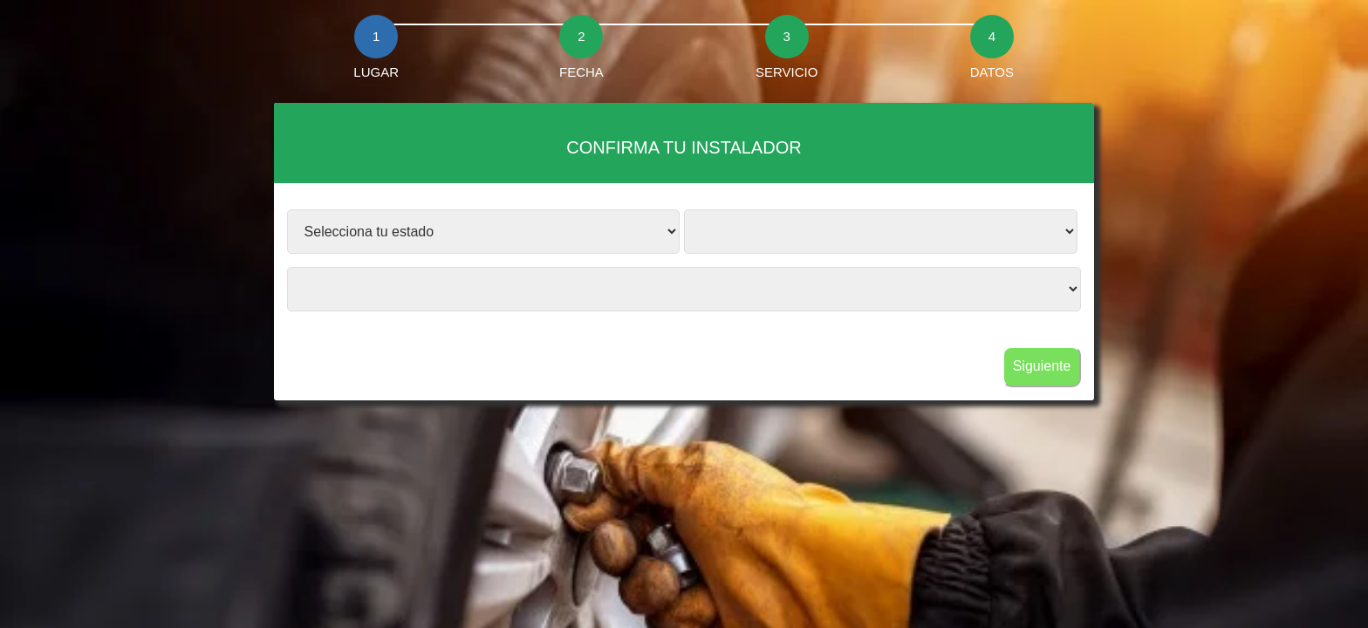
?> (484, 231)
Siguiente (1042, 365)
